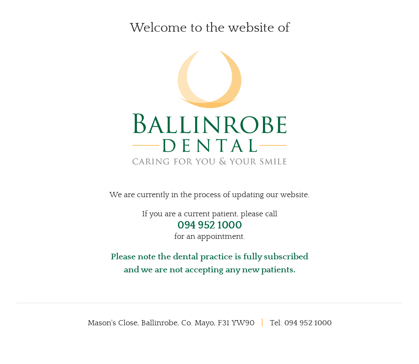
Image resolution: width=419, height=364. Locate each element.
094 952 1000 (209, 225)
